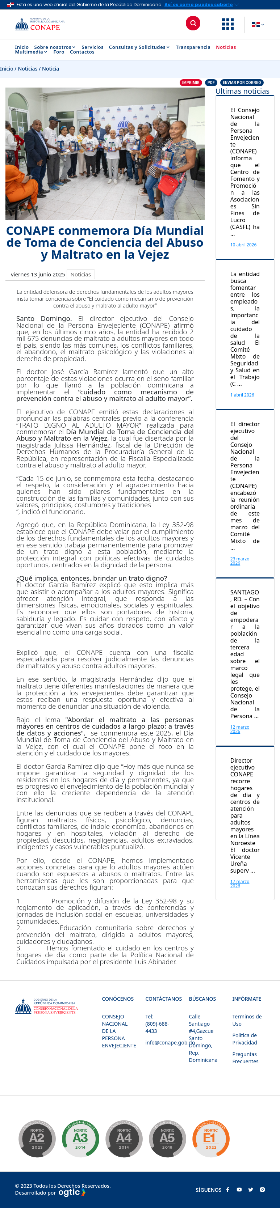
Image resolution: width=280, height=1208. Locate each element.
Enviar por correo (242, 83)
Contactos (82, 52)
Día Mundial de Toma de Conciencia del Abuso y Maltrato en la (105, 739)
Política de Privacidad (245, 1039)
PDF (211, 83)
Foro (59, 52)
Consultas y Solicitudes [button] (140, 47)
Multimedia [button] (31, 52)
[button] (228, 28)
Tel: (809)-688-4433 (157, 1023)
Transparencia (193, 47)
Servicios (93, 47)
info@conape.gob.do (170, 1042)
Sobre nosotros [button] (55, 47)
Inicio (22, 47)
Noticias (226, 47)
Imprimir (191, 83)
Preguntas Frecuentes (246, 1058)
